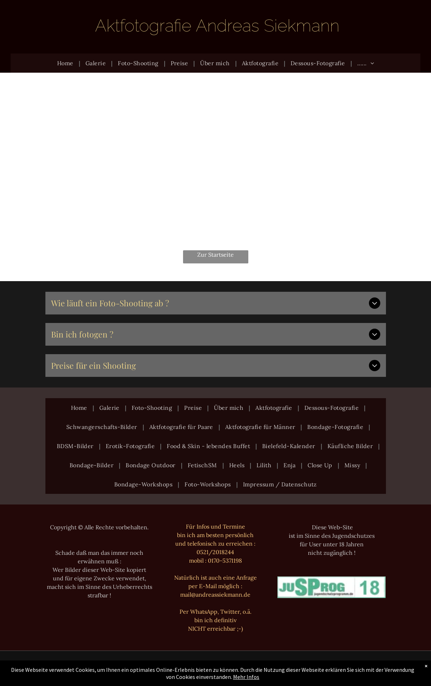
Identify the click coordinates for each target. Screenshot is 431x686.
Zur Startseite (215, 254)
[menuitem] (66, 63)
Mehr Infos (246, 676)
